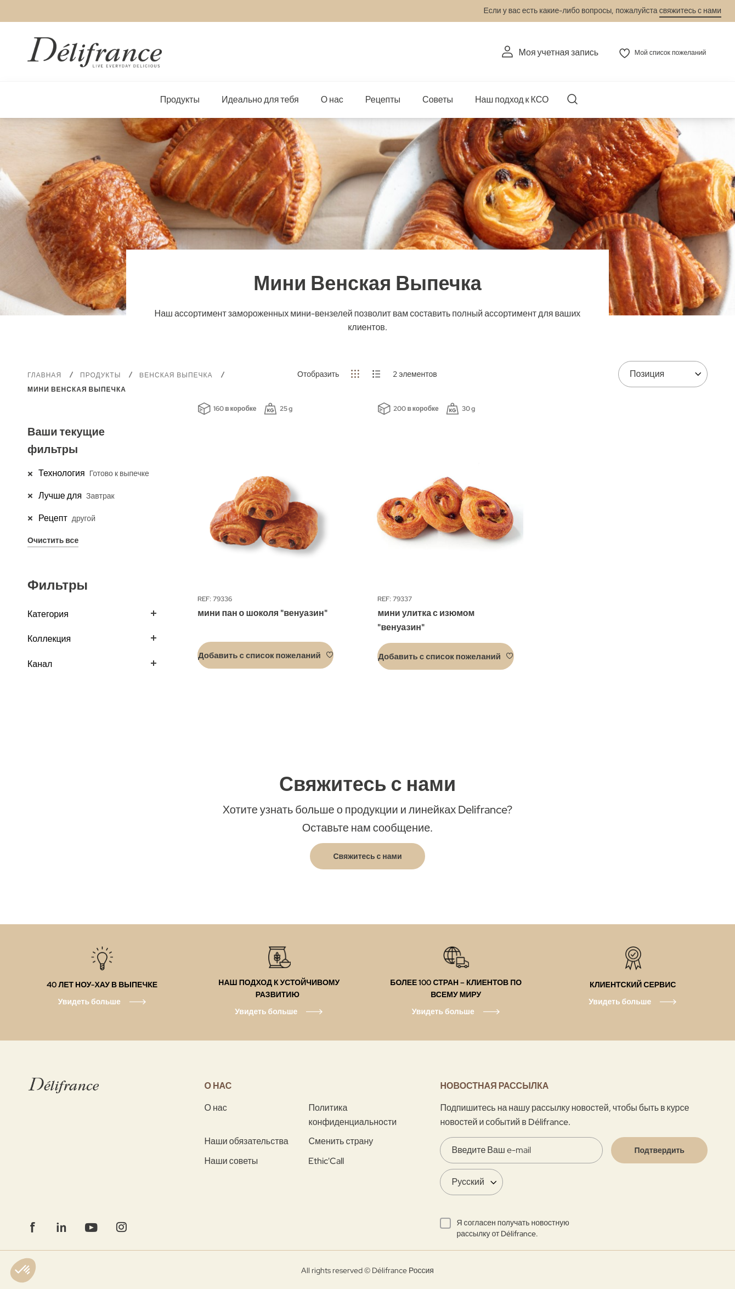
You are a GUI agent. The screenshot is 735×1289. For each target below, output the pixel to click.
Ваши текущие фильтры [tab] (66, 439)
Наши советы (231, 1159)
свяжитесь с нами (690, 10)
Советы (437, 98)
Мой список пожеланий (661, 52)
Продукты (180, 98)
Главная (45, 373)
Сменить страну (340, 1140)
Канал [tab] (39, 663)
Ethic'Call (326, 1159)
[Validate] (659, 1149)
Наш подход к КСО (512, 98)
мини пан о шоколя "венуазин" (262, 612)
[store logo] (94, 51)
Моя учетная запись (537, 52)
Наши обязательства (247, 1140)
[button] (265, 654)
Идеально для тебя (260, 98)
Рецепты (382, 98)
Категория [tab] (48, 612)
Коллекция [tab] (49, 637)
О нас (332, 98)
